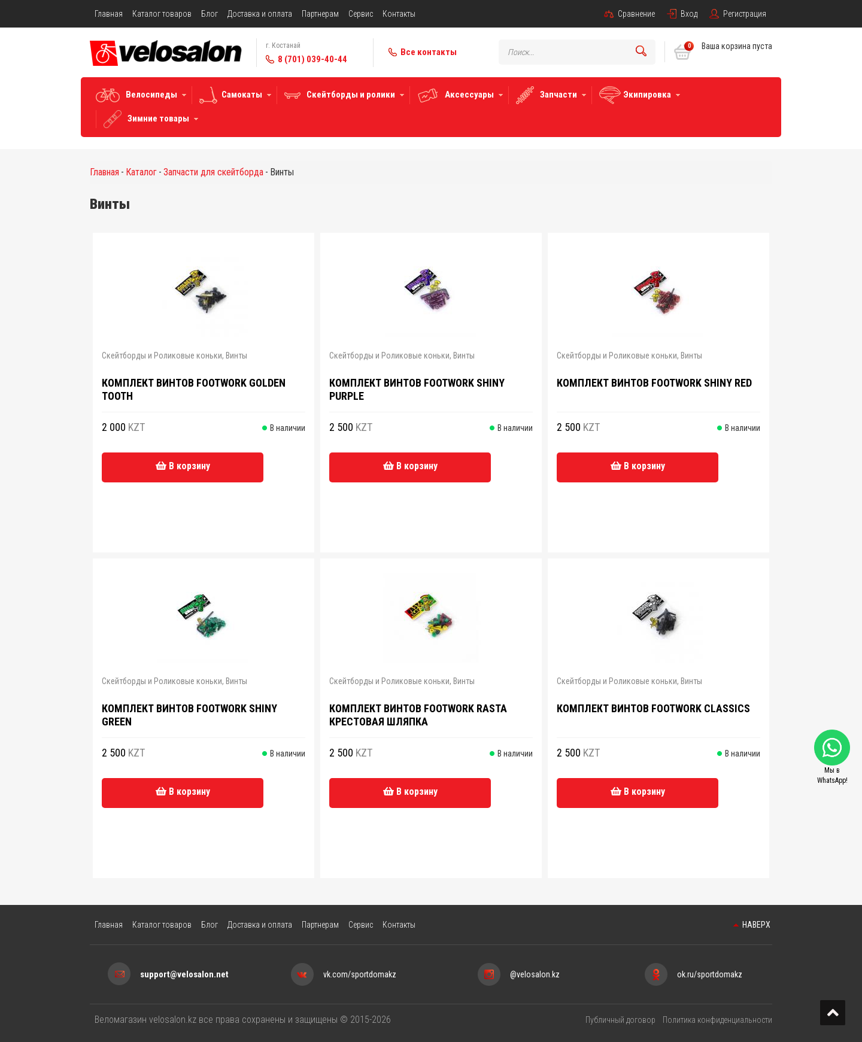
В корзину (183, 466)
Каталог (141, 172)
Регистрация (744, 14)
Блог (209, 14)
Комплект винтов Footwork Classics (653, 708)
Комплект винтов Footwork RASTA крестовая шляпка (418, 715)
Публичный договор (620, 1020)
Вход (689, 14)
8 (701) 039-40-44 (312, 59)
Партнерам (320, 14)
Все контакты (428, 52)
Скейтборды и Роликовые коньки (162, 355)
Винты (236, 355)
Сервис (360, 14)
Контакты (399, 14)
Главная (109, 14)
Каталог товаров (162, 14)
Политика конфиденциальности (717, 1020)
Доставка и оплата (259, 14)
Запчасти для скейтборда (213, 172)
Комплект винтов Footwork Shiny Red (654, 382)
